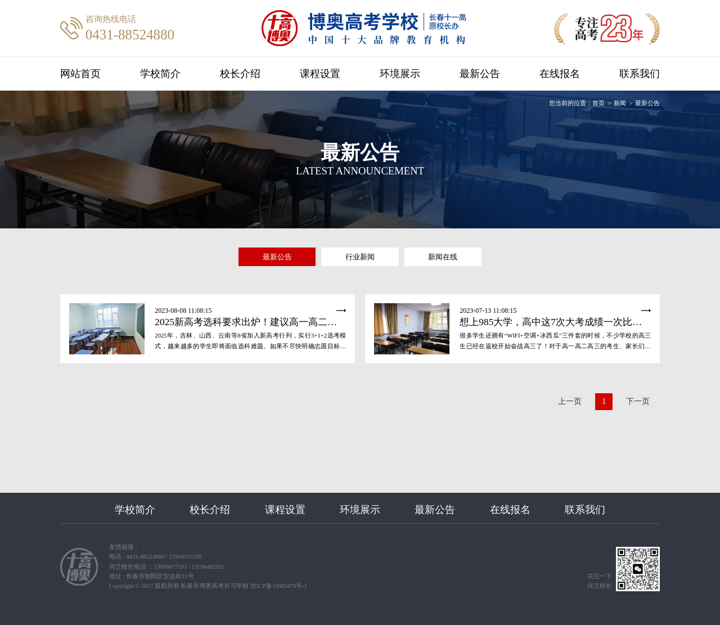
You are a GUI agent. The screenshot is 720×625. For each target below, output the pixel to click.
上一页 (570, 401)
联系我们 (634, 73)
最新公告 (477, 73)
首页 (598, 103)
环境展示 (399, 73)
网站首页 (86, 73)
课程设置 (320, 73)
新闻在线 (442, 257)
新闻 (620, 103)
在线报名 (556, 73)
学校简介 (164, 73)
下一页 (638, 401)
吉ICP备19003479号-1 (278, 586)
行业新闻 (360, 257)
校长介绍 (242, 73)
